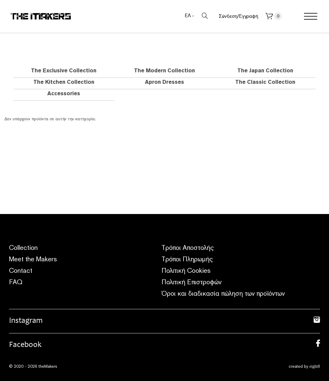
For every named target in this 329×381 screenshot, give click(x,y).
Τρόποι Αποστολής (187, 247)
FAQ (15, 282)
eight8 (314, 366)
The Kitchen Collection (63, 81)
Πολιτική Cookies (186, 270)
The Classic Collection (265, 81)
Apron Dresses (164, 81)
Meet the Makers (33, 259)
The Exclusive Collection (63, 70)
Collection (23, 247)
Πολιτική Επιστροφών (191, 282)
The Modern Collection (164, 70)
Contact (20, 270)
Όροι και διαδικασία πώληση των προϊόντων (223, 293)
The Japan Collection (265, 70)
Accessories (63, 93)
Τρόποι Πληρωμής (187, 259)
